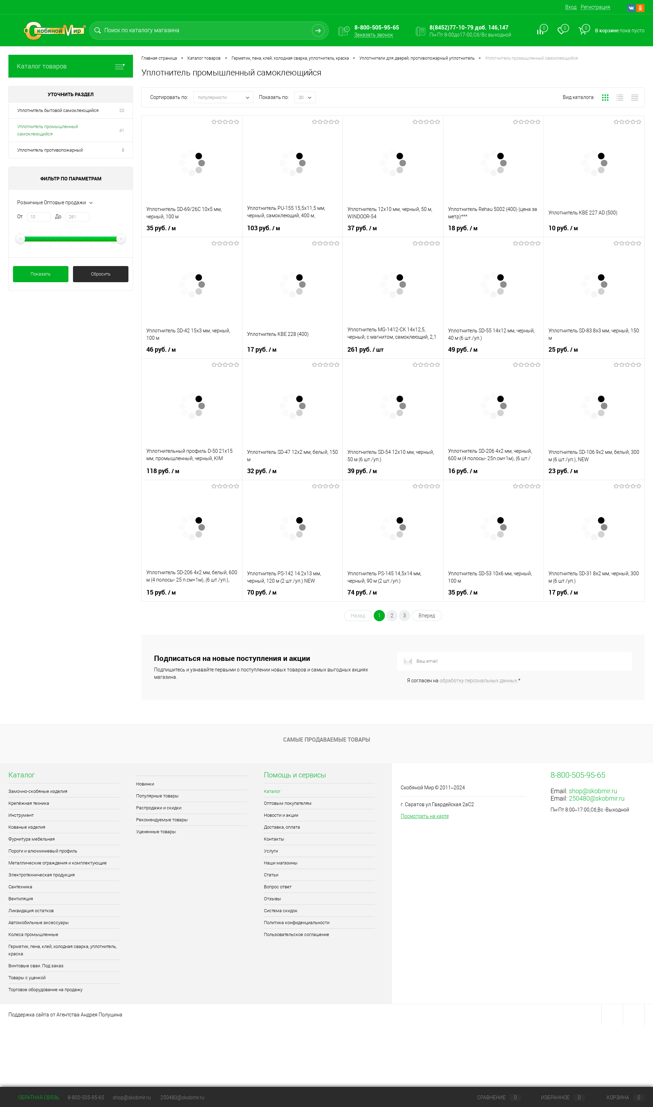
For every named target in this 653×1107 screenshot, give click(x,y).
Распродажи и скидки (158, 807)
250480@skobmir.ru (597, 798)
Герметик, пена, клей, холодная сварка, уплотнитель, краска (62, 950)
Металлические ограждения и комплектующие (57, 863)
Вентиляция (20, 898)
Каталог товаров (71, 66)
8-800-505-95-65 (86, 1097)
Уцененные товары (156, 831)
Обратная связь (33, 1097)
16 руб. (463, 471)
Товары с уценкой (27, 977)
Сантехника (20, 886)
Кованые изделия (26, 827)
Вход (571, 7)
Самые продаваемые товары (326, 739)
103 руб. (264, 228)
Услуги (271, 851)
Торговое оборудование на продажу (45, 989)
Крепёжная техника (28, 803)
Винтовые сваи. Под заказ (36, 965)
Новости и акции (281, 815)
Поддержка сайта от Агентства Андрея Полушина (65, 1014)
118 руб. (163, 471)
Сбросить (101, 274)
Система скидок (281, 910)
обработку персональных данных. (479, 680)
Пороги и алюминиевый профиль (42, 851)
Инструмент (21, 815)
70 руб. (262, 592)
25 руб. (563, 349)
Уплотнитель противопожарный (50, 150)
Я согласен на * (463, 680)
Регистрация (595, 7)
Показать (41, 274)
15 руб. (161, 592)
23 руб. (563, 471)
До (58, 216)
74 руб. (362, 592)
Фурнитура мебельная (31, 839)
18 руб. (463, 228)
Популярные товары (157, 795)
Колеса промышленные (33, 934)
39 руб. (362, 471)
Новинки (145, 784)
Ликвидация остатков (31, 910)
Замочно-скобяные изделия (37, 791)
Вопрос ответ (278, 886)
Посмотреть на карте (425, 816)
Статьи (271, 874)
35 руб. (161, 228)
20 (121, 110)
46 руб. (161, 349)
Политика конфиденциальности (296, 922)
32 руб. (262, 471)
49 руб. (463, 349)
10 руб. (563, 228)
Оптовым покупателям (288, 803)
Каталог (272, 791)
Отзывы (272, 898)
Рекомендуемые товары (162, 819)
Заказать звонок (373, 35)
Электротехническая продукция (41, 874)
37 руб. (362, 228)
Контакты (274, 839)
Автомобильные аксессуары (38, 922)
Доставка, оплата (282, 827)
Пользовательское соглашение (296, 934)
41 (121, 130)
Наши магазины (281, 863)
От (20, 216)
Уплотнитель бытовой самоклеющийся (58, 110)
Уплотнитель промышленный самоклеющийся (47, 130)
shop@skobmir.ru (593, 791)
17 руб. (262, 349)
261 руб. (366, 349)
